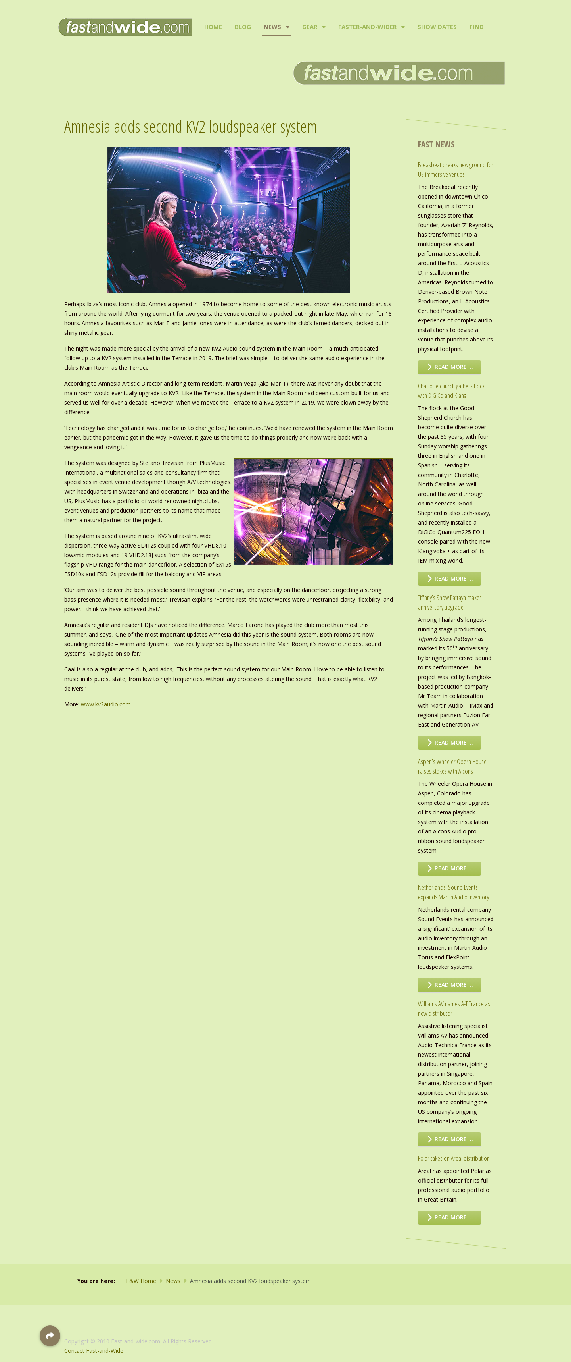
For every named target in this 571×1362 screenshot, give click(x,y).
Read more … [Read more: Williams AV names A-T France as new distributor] (449, 1139)
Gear (309, 27)
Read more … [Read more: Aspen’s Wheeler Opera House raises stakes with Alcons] (449, 868)
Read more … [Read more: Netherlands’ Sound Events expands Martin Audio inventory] (449, 984)
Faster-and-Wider (367, 27)
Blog (243, 27)
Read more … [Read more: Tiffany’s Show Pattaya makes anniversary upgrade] (449, 742)
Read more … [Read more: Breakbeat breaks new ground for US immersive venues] (449, 366)
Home (213, 27)
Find (476, 27)
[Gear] (323, 27)
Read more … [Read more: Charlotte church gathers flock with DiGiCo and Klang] (449, 578)
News (272, 27)
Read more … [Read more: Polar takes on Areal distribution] (449, 1217)
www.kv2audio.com (106, 704)
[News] (287, 27)
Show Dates (437, 27)
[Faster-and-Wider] (402, 27)
